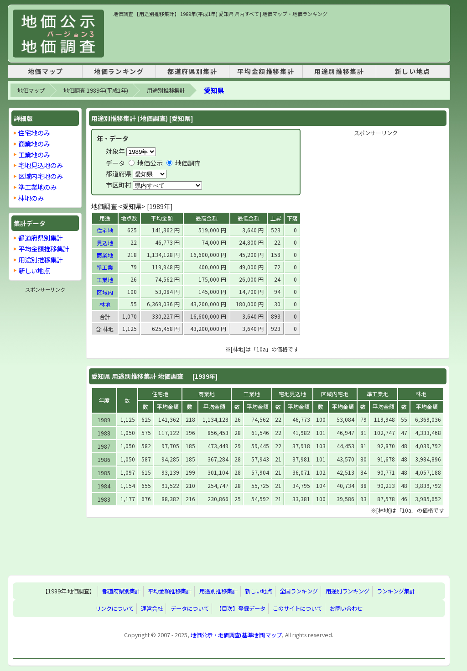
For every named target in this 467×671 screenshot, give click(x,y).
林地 (104, 304)
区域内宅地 (334, 394)
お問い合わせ (346, 608)
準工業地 (378, 394)
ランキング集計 (396, 591)
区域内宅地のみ (40, 176)
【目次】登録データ (240, 608)
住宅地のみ (34, 132)
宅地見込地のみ (40, 165)
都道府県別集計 (192, 71)
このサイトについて (297, 608)
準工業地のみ (37, 187)
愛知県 (214, 90)
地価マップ (45, 71)
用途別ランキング (347, 591)
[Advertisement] (279, 38)
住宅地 (105, 230)
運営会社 (152, 608)
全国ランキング (299, 591)
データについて (190, 608)
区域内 (105, 292)
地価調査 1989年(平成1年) (95, 90)
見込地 (105, 242)
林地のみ (31, 198)
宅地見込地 (292, 394)
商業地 (105, 255)
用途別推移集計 (339, 71)
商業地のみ (34, 143)
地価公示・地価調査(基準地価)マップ (236, 635)
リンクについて (114, 608)
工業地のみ (34, 154)
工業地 (105, 279)
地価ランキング (119, 71)
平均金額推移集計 (265, 71)
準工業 (105, 267)
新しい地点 (413, 71)
